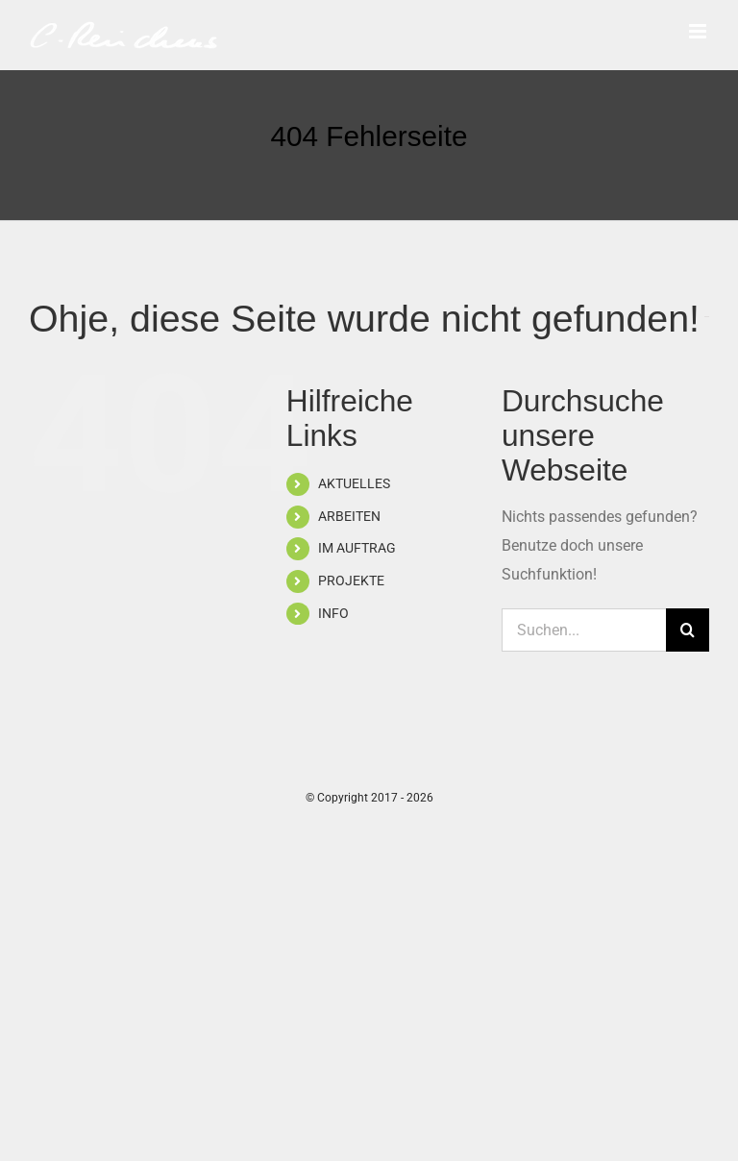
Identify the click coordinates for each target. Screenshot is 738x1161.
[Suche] (687, 630)
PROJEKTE (351, 580)
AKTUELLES (354, 483)
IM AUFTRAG (357, 548)
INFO (333, 613)
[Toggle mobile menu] (699, 31)
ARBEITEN (349, 516)
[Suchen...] (584, 630)
